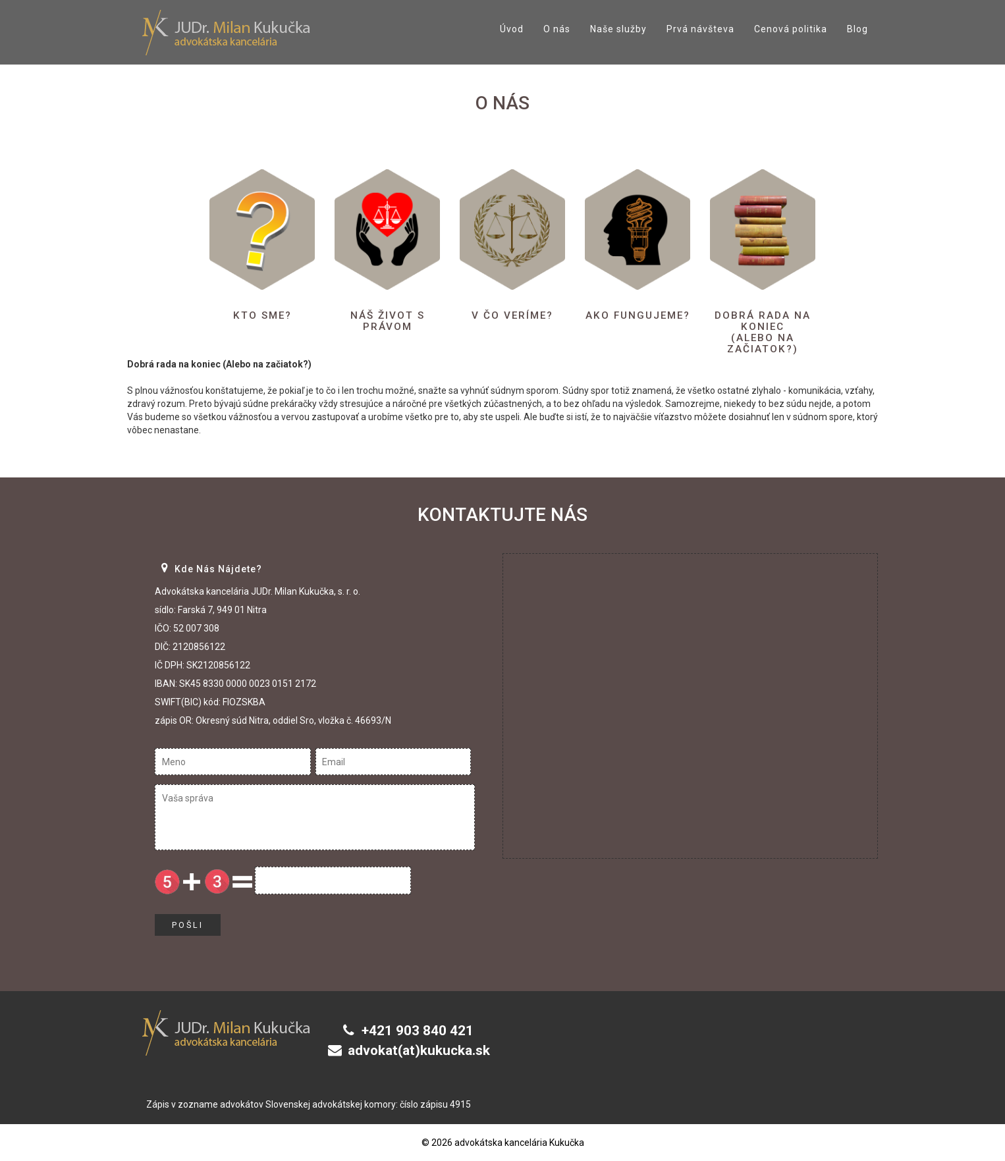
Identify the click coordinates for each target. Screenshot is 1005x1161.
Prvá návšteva (700, 29)
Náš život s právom (387, 321)
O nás (556, 29)
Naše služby (618, 29)
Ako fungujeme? (637, 321)
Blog (857, 29)
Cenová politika (790, 29)
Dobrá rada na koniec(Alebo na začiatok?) (763, 332)
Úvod (512, 29)
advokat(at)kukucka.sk (419, 1050)
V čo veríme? (512, 315)
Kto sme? (262, 315)
